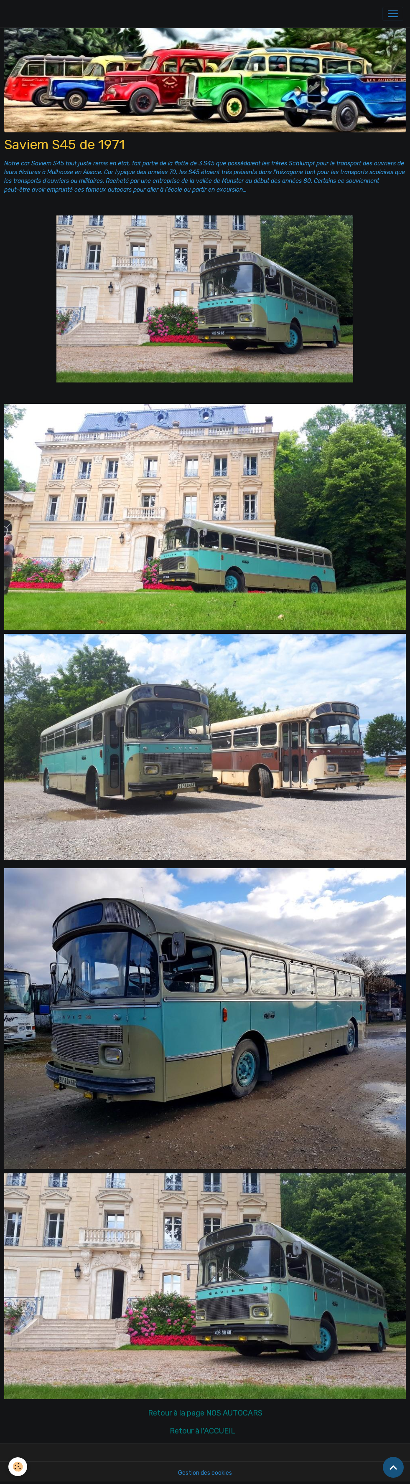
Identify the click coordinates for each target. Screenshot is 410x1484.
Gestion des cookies (205, 1472)
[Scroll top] (393, 1467)
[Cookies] (17, 1466)
